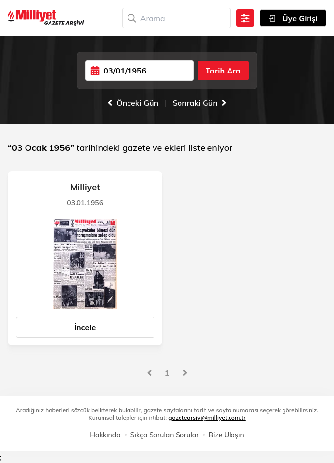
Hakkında (105, 434)
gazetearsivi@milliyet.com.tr (207, 417)
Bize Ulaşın (226, 434)
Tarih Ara (223, 70)
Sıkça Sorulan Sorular (164, 434)
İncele (85, 327)
